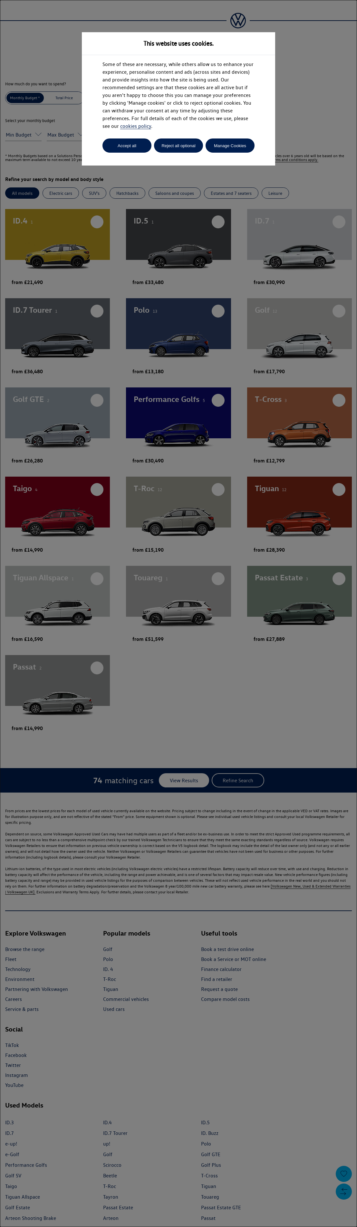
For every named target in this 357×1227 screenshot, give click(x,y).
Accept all (127, 145)
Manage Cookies (230, 145)
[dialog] (178, 613)
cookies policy (135, 126)
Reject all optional (178, 145)
